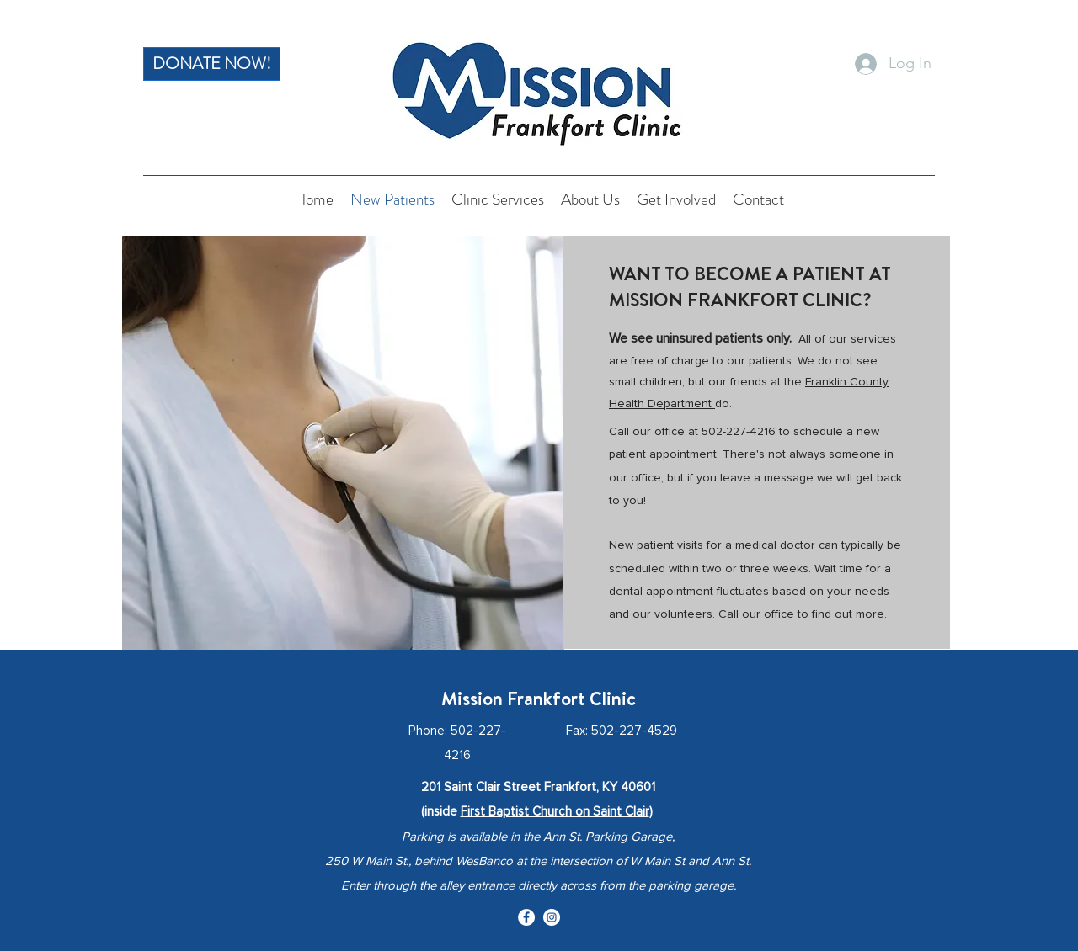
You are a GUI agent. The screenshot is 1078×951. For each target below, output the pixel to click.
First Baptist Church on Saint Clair (555, 811)
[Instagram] (551, 917)
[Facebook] (526, 917)
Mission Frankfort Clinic (538, 698)
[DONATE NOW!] (211, 64)
